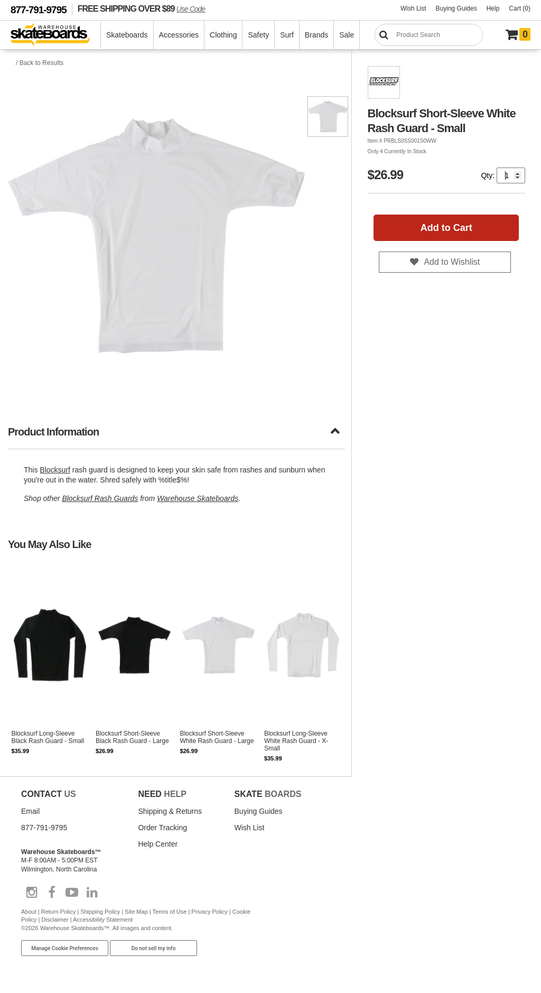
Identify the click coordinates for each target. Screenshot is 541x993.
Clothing (223, 35)
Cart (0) (519, 8)
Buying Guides (456, 8)
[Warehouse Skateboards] (56, 35)
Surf (287, 35)
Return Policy (58, 911)
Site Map (136, 911)
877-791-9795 (39, 9)
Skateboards (127, 35)
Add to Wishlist (452, 261)
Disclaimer (54, 919)
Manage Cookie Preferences (64, 948)
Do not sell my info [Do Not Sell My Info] (154, 948)
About (28, 911)
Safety (258, 35)
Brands (316, 35)
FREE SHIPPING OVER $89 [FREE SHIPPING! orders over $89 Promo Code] (141, 8)
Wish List (413, 8)
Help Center (158, 844)
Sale (346, 35)
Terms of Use (170, 911)
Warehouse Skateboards (197, 498)
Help (493, 8)
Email (30, 811)
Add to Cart (446, 227)
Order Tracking (162, 827)
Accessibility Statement (103, 919)
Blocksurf (55, 470)
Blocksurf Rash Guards (100, 498)
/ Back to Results (39, 63)
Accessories (179, 35)
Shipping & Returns (170, 811)
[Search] (429, 35)
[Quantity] (511, 175)
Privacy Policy (209, 911)
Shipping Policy (100, 911)
